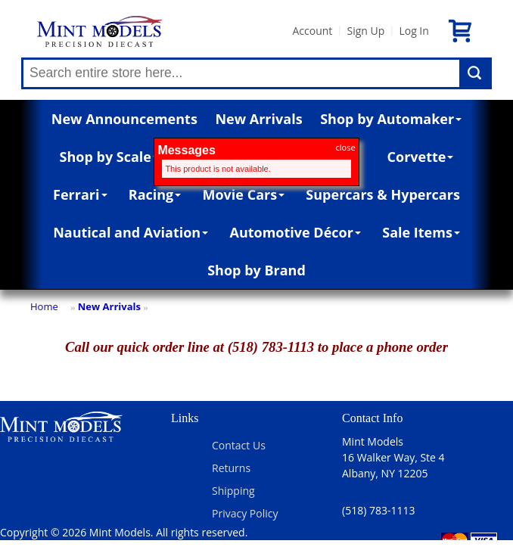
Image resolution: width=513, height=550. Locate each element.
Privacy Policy (245, 513)
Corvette (420, 157)
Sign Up (365, 30)
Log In (413, 30)
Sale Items (421, 232)
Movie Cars (244, 194)
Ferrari (80, 194)
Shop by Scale (109, 157)
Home (44, 306)
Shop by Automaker (391, 119)
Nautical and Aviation (130, 232)
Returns (231, 468)
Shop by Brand (256, 270)
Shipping (233, 490)
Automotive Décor (294, 232)
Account (312, 30)
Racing (155, 194)
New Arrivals (258, 119)
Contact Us (239, 445)
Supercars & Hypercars (383, 194)
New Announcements (124, 119)
